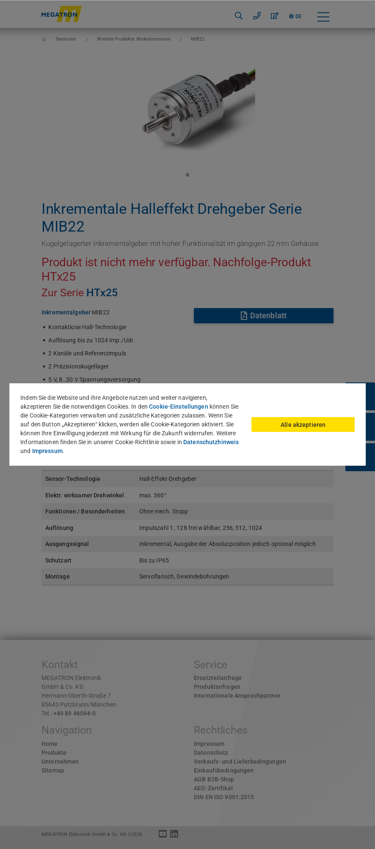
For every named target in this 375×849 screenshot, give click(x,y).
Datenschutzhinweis (211, 442)
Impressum (47, 451)
